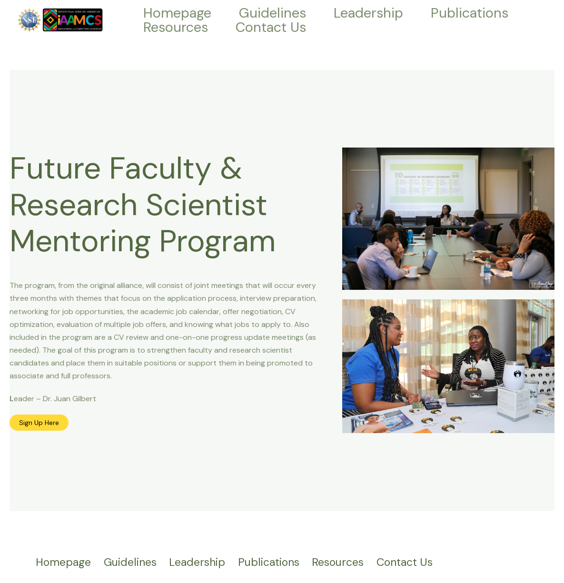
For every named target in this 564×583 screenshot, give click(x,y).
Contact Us (271, 27)
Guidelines (272, 13)
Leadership (368, 13)
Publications (469, 13)
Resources (175, 27)
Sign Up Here (39, 422)
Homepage (177, 13)
